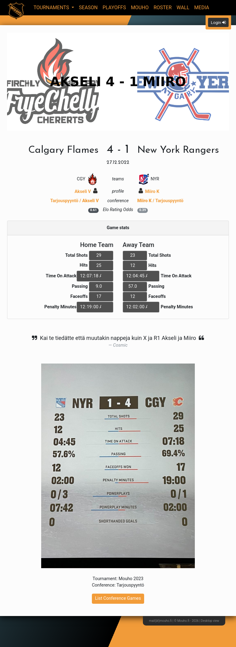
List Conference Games (118, 598)
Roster (163, 7)
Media (201, 7)
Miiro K (149, 191)
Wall (183, 7)
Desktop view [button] (210, 620)
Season (88, 7)
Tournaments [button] (51, 7)
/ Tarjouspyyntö (160, 200)
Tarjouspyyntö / (74, 200)
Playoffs (114, 7)
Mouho (140, 7)
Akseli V (86, 191)
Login (218, 22)
